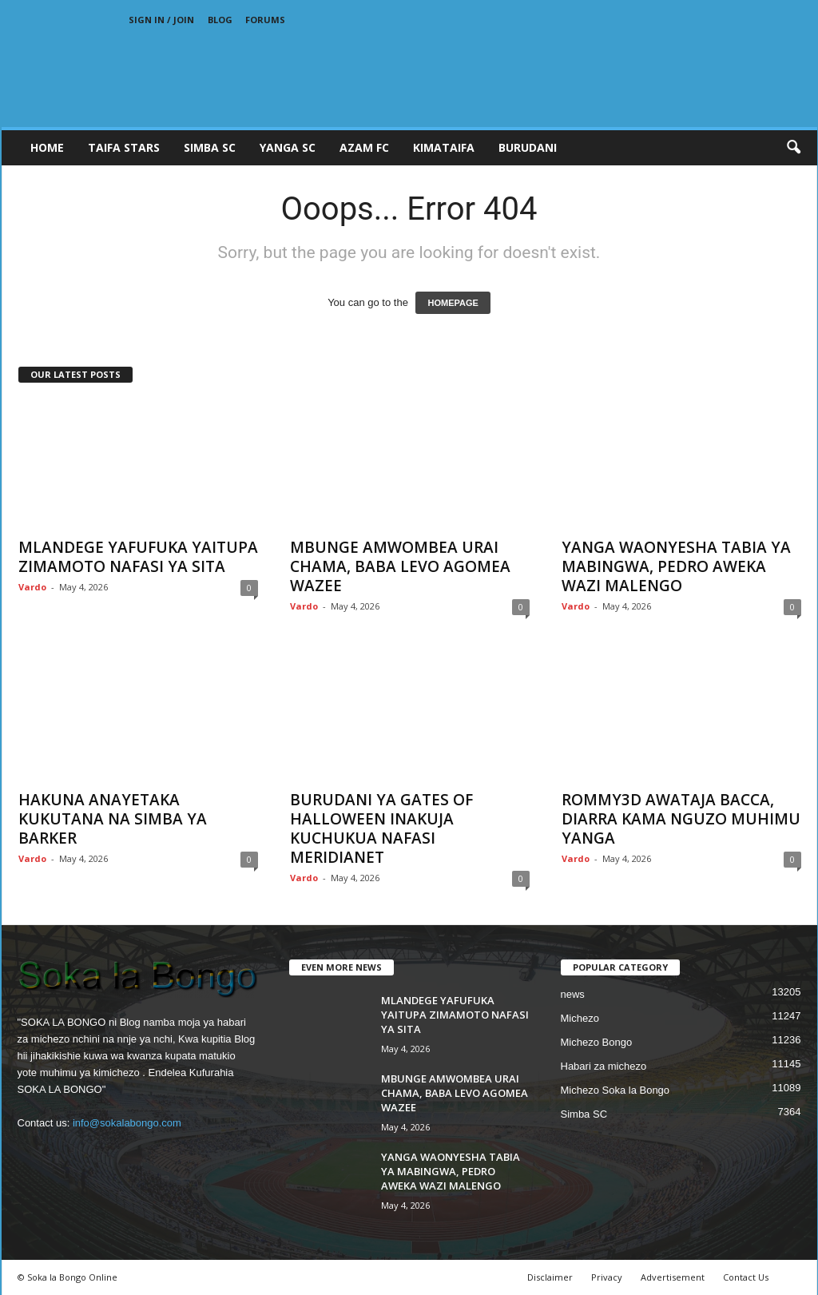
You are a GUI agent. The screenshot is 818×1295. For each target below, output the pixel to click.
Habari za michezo (604, 1066)
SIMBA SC (210, 147)
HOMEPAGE (452, 303)
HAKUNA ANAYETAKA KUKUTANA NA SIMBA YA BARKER (112, 818)
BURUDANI (527, 147)
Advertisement (673, 1277)
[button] (793, 147)
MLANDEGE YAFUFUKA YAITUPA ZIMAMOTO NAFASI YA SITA (138, 557)
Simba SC (584, 1114)
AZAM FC (364, 147)
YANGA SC (288, 147)
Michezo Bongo (597, 1042)
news (573, 994)
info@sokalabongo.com (127, 1123)
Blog (220, 20)
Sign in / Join (161, 20)
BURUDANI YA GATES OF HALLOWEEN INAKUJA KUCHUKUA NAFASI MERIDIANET (381, 828)
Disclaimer (550, 1277)
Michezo (580, 1018)
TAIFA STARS (124, 147)
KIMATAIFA (444, 147)
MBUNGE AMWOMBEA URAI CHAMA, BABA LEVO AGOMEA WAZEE (400, 566)
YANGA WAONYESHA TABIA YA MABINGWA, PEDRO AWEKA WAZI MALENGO (676, 566)
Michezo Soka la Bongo (615, 1090)
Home (47, 147)
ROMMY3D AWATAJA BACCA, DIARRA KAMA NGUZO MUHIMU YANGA (681, 818)
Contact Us (745, 1277)
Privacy (606, 1277)
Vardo (32, 587)
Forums (265, 20)
